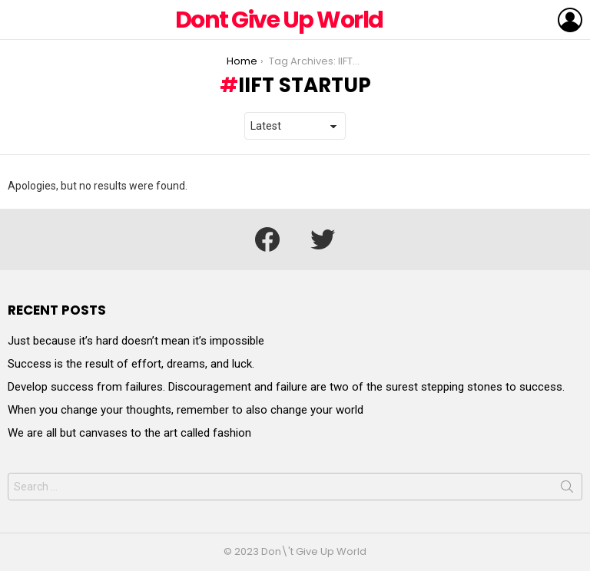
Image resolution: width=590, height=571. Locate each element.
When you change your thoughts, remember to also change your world (185, 410)
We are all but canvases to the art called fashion (129, 433)
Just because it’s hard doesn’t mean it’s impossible (136, 341)
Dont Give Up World (279, 20)
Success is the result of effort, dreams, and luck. (131, 364)
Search (567, 490)
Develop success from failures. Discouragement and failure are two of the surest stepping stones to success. (286, 387)
